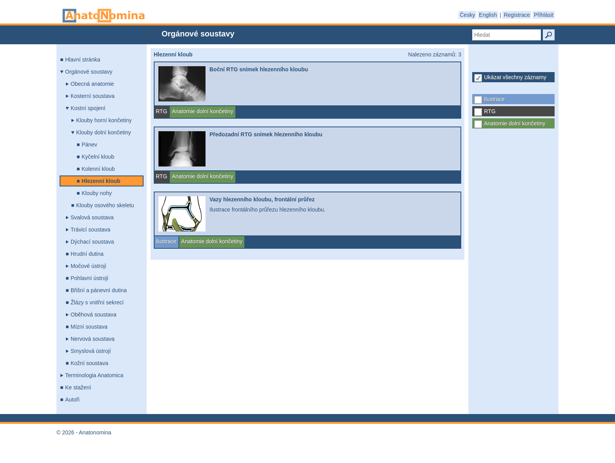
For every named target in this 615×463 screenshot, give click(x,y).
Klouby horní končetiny (104, 120)
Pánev (89, 144)
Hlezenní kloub (101, 181)
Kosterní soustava (93, 96)
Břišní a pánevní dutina (99, 290)
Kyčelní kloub (98, 157)
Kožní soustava (89, 363)
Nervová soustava (93, 339)
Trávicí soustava (90, 229)
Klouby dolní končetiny (103, 132)
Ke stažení (78, 387)
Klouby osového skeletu (105, 205)
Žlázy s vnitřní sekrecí (97, 302)
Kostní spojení (88, 108)
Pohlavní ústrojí (90, 278)
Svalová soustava (92, 217)
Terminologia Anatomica (94, 375)
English (488, 15)
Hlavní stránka (82, 59)
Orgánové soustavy (89, 72)
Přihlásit (543, 15)
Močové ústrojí (88, 266)
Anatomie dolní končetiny (514, 123)
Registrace (517, 15)
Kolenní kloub (98, 169)
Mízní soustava (89, 327)
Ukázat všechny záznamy (515, 77)
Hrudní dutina (87, 254)
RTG (489, 111)
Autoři (72, 399)
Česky (467, 15)
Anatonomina (103, 16)
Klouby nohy (97, 193)
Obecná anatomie (92, 84)
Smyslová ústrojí (91, 351)
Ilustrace (494, 99)
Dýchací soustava (92, 242)
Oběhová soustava (93, 314)
